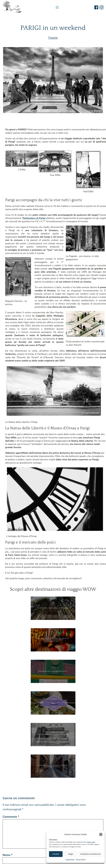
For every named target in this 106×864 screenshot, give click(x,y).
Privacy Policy (81, 859)
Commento (11, 817)
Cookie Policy (70, 859)
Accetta (55, 854)
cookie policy (91, 842)
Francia (53, 38)
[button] (101, 834)
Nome (7, 855)
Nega (70, 854)
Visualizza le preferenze (90, 854)
